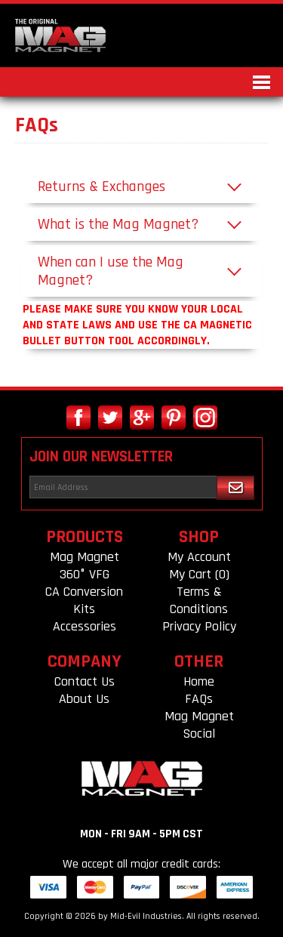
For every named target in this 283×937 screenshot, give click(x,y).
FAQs (199, 698)
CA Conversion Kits (84, 600)
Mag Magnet (84, 557)
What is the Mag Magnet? (118, 224)
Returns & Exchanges (101, 186)
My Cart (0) (199, 574)
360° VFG (84, 574)
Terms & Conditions (199, 600)
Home (198, 681)
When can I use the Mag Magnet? (110, 271)
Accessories (84, 626)
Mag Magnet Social (199, 724)
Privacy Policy (199, 626)
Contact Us (84, 681)
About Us (84, 698)
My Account (199, 557)
